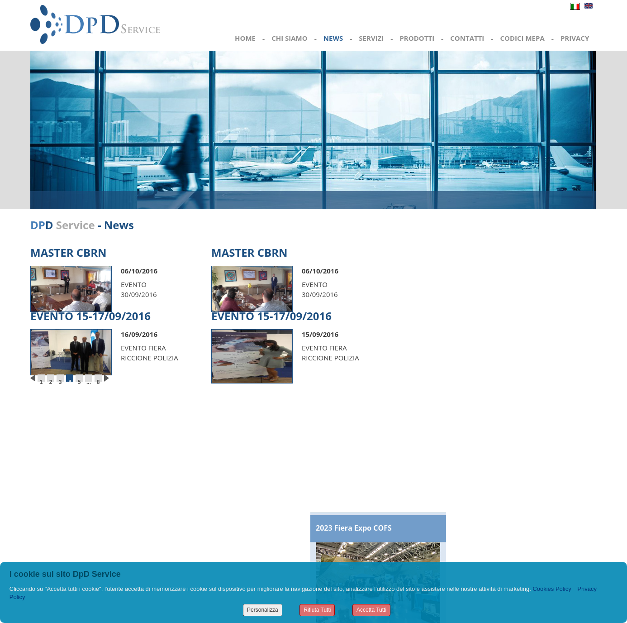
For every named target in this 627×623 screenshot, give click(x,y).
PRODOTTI (416, 38)
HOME (245, 38)
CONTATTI (467, 38)
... (88, 380)
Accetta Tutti (371, 610)
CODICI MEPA (522, 38)
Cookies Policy (551, 588)
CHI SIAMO (289, 38)
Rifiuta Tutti (317, 610)
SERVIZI (371, 38)
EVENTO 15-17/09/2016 (90, 315)
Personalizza (262, 610)
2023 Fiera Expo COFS (354, 528)
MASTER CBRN (68, 252)
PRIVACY (574, 38)
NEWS (333, 38)
